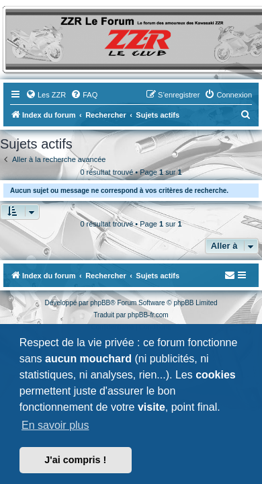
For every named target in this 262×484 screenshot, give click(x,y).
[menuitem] (46, 95)
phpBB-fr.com (148, 315)
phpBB (100, 303)
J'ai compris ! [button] (75, 459)
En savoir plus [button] (55, 425)
